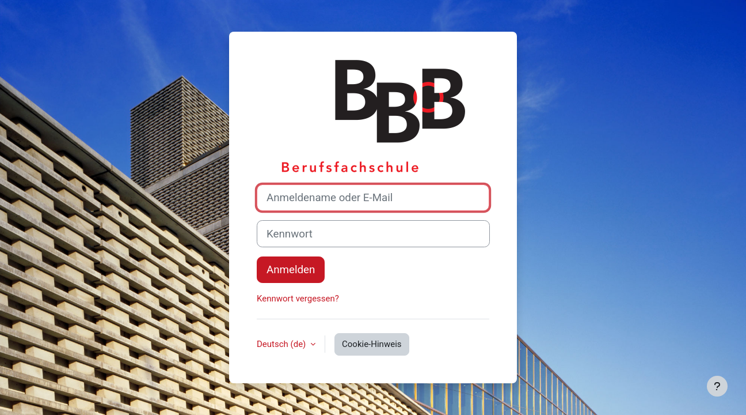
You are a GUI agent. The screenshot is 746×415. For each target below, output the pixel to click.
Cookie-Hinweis (371, 344)
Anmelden (291, 269)
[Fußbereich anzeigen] (717, 386)
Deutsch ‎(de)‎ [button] (282, 344)
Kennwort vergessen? (298, 298)
